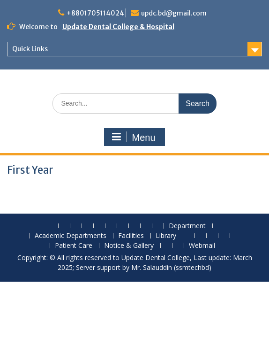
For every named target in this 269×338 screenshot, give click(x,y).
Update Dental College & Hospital (118, 27)
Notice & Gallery (129, 246)
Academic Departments (70, 236)
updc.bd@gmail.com (174, 13)
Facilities (131, 236)
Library (166, 236)
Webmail (202, 246)
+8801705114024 (95, 13)
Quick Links (30, 49)
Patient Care (73, 246)
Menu (133, 137)
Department (187, 226)
